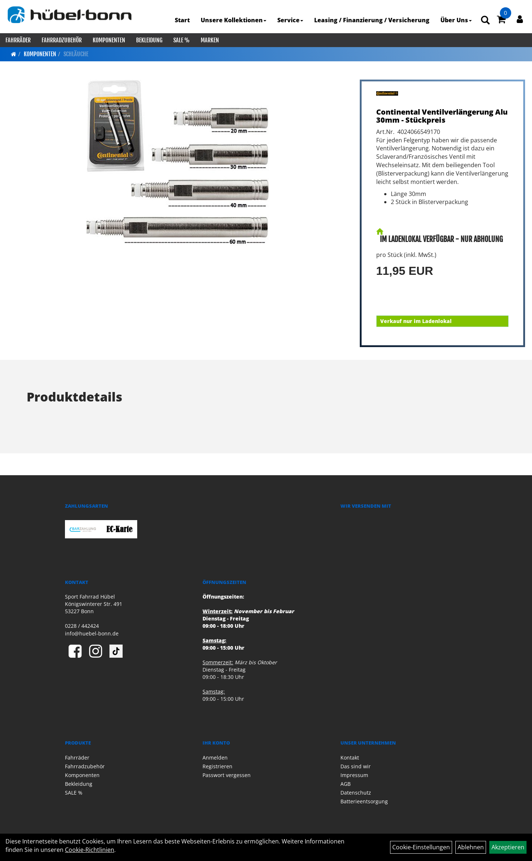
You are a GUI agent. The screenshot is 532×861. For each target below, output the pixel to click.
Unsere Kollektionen (233, 20)
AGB (345, 783)
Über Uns (456, 20)
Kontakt (349, 757)
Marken (210, 40)
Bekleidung (149, 40)
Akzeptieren (507, 847)
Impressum (354, 775)
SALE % (181, 40)
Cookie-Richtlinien (89, 850)
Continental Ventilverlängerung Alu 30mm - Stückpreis (442, 116)
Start (182, 20)
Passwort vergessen (227, 775)
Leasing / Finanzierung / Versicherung (371, 20)
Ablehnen (471, 847)
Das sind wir (355, 766)
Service (290, 20)
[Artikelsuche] (485, 21)
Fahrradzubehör (62, 40)
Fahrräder (18, 40)
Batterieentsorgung (364, 801)
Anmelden (215, 757)
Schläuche (75, 54)
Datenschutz (355, 792)
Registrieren (217, 766)
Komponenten (109, 40)
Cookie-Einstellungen (421, 847)
